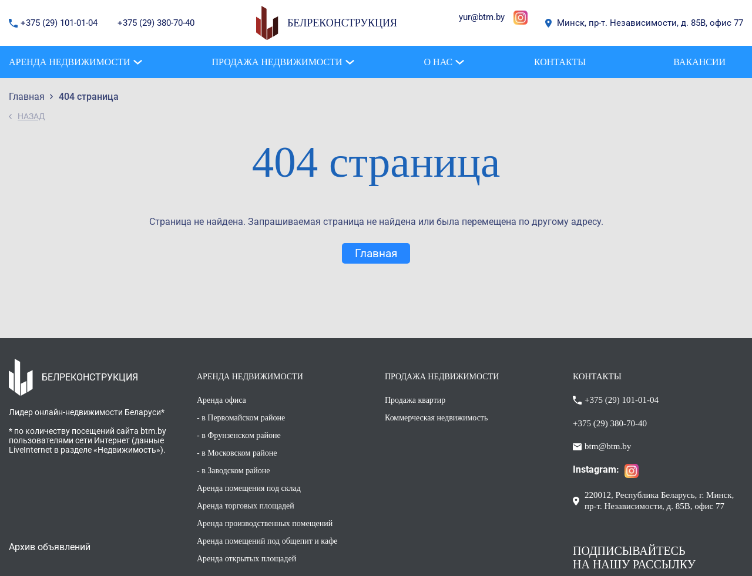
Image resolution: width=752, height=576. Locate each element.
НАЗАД (31, 116)
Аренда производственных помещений (265, 523)
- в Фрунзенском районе (239, 435)
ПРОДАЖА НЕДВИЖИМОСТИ (442, 376)
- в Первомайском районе (241, 417)
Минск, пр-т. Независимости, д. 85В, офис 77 (650, 23)
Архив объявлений (49, 547)
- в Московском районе (237, 453)
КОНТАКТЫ (597, 376)
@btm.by (488, 17)
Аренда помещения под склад (249, 488)
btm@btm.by (608, 446)
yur (465, 17)
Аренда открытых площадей (246, 558)
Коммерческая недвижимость (436, 417)
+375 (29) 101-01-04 (60, 23)
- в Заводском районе (233, 470)
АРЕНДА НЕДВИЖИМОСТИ (250, 376)
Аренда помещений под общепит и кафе (267, 541)
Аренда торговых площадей (245, 505)
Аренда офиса (221, 400)
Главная (376, 253)
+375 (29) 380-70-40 (156, 23)
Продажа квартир (415, 400)
